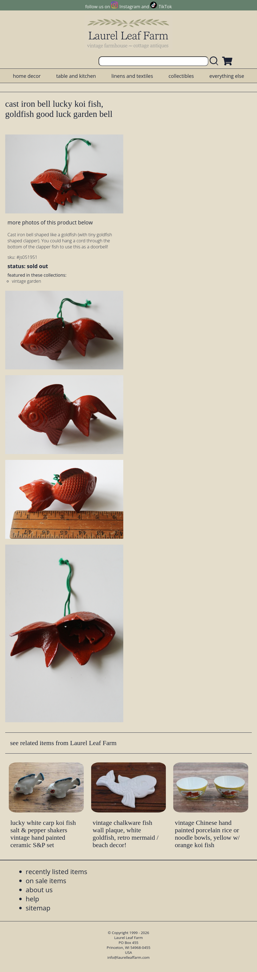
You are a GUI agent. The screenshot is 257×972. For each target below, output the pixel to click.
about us (39, 889)
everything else (226, 76)
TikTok (165, 7)
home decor (27, 76)
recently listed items (56, 871)
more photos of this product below (50, 222)
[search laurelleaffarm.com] (215, 61)
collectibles (181, 76)
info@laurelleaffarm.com (128, 957)
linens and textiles (132, 76)
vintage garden (26, 281)
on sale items (46, 880)
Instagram (129, 7)
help (32, 898)
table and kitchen (76, 76)
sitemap (38, 907)
